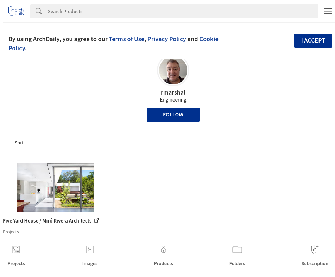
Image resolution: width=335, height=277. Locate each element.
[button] (15, 143)
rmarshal (173, 92)
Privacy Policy (166, 39)
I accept (313, 40)
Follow (173, 114)
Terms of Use (126, 39)
